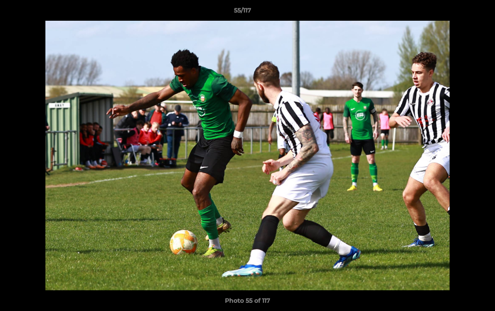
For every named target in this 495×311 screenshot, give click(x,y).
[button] (458, 12)
